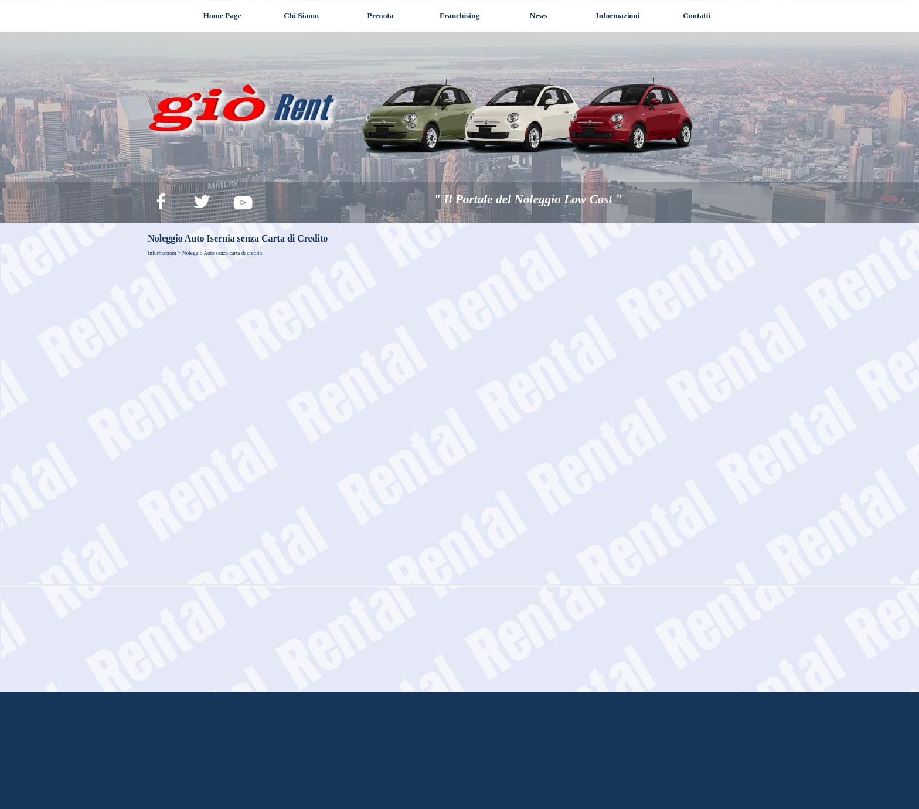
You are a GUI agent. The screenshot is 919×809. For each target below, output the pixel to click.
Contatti (696, 15)
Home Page (222, 15)
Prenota (380, 15)
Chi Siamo (301, 15)
